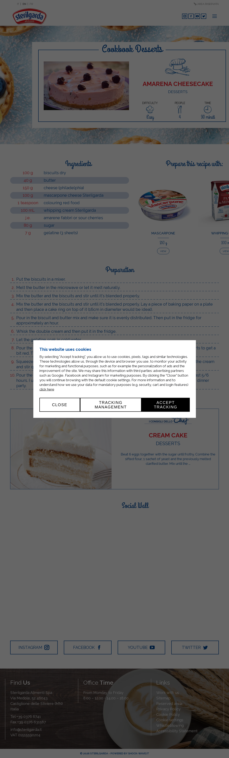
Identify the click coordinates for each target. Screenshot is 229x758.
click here (46, 389)
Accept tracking (165, 404)
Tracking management (111, 404)
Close (59, 405)
